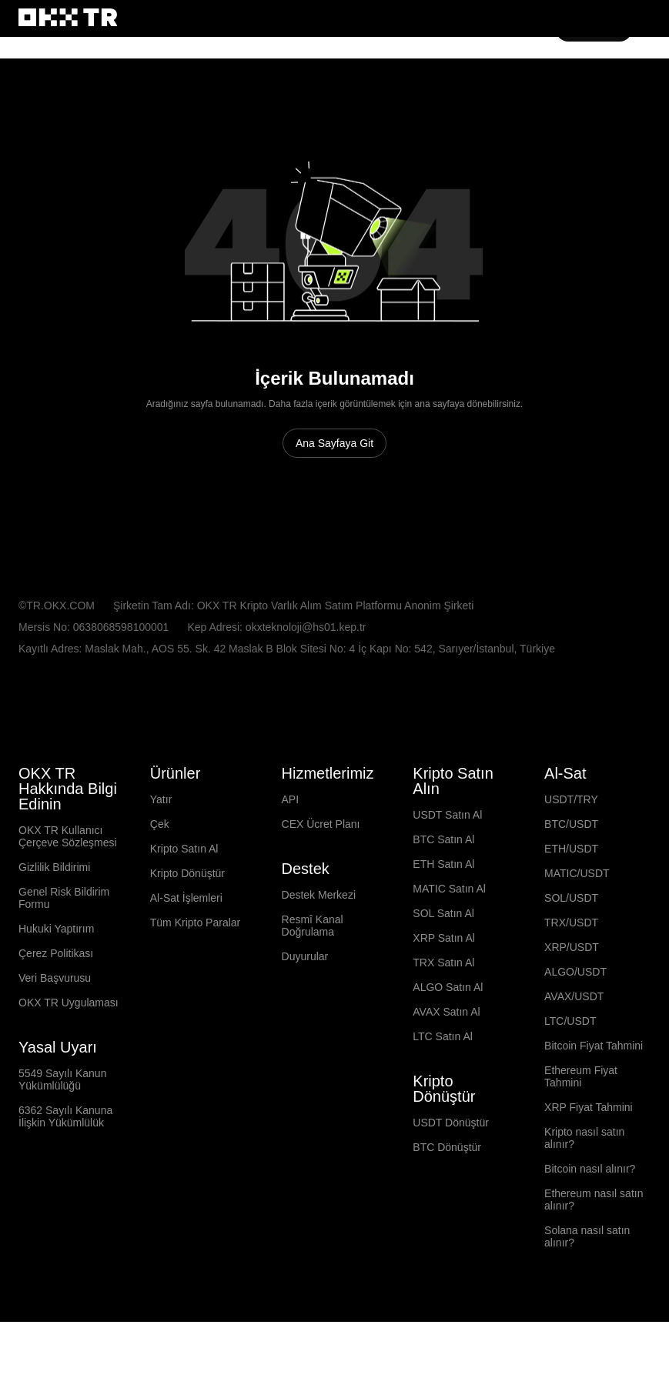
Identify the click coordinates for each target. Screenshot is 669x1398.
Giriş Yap (539, 98)
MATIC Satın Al (450, 946)
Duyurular (305, 1014)
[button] (494, 97)
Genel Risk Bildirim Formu (64, 955)
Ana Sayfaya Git (334, 501)
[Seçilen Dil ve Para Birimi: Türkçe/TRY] (79, 768)
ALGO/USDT (574, 1029)
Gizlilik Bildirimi (55, 925)
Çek (159, 882)
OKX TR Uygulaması (68, 1060)
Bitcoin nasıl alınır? (590, 1226)
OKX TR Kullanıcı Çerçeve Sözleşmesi (69, 894)
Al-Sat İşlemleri (188, 955)
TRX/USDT (571, 980)
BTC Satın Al (444, 897)
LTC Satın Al (443, 1094)
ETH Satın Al (444, 922)
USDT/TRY (571, 857)
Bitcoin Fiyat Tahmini (597, 1103)
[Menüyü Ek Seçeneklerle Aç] (643, 98)
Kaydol (595, 98)
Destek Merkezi (321, 952)
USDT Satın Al (448, 872)
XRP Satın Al (443, 995)
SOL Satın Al (444, 971)
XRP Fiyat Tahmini (589, 1165)
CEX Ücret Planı (321, 882)
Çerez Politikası (56, 1011)
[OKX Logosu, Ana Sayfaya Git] (67, 98)
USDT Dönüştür (452, 1180)
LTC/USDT (570, 1079)
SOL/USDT (570, 955)
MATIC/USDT (577, 931)
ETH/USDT (570, 906)
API (289, 857)
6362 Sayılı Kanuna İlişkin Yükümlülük (65, 1174)
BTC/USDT (570, 882)
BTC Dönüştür (448, 1205)
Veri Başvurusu (55, 1035)
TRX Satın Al (444, 1020)
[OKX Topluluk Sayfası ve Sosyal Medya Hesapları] (128, 1352)
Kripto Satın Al (186, 906)
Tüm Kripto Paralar (198, 980)
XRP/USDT (570, 1005)
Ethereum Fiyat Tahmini (582, 1134)
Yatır (161, 857)
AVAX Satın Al (446, 1069)
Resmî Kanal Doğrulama (312, 983)
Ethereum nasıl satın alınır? (595, 1257)
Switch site (77, 50)
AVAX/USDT (573, 1054)
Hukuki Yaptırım (57, 986)
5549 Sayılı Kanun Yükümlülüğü (62, 1137)
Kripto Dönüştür (191, 931)
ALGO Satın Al (448, 1045)
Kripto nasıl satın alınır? (586, 1195)
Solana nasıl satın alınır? (588, 1294)
